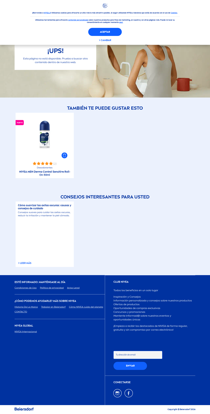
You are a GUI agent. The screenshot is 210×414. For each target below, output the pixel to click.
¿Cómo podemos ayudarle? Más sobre (45, 301)
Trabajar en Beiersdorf (53, 306)
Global (24, 325)
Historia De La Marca (26, 306)
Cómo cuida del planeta (86, 306)
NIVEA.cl (47, 13)
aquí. (121, 22)
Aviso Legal (73, 287)
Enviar (130, 365)
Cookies (174, 13)
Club (120, 281)
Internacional (26, 331)
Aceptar (105, 32)
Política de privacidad (52, 287)
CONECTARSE (122, 382)
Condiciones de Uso (26, 287)
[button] (64, 155)
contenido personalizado (78, 20)
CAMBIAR (106, 40)
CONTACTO (21, 311)
